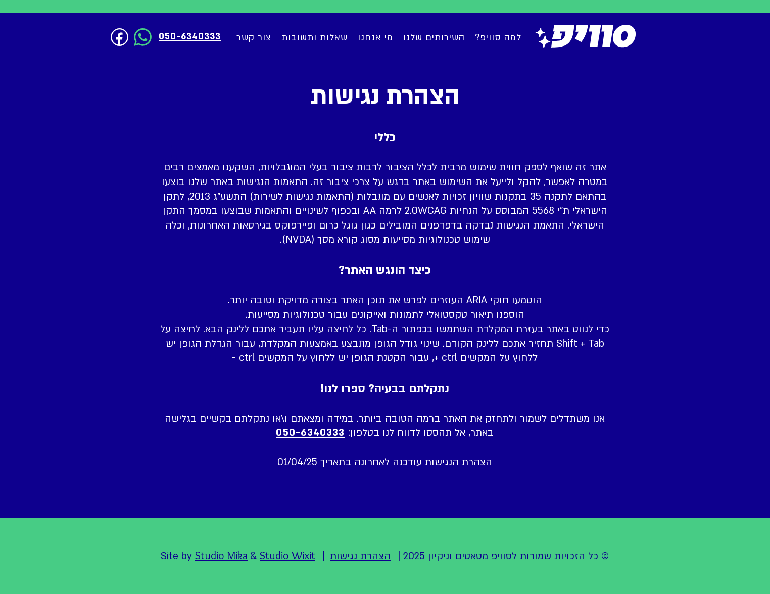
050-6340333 (310, 432)
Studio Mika (221, 555)
